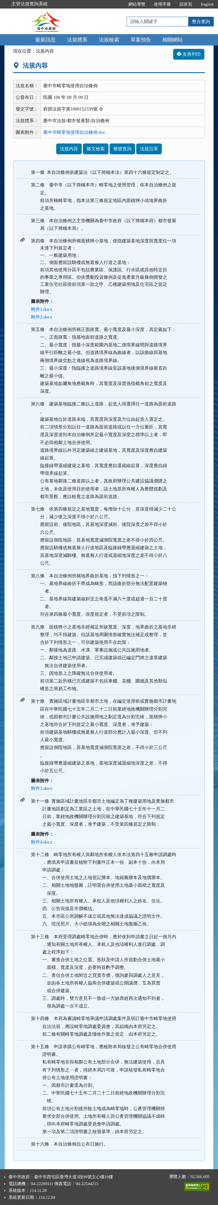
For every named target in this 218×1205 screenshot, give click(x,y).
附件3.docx (41, 788)
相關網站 (172, 40)
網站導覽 (136, 4)
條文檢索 (96, 148)
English (207, 4)
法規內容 (69, 148)
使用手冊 (162, 4)
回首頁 (185, 4)
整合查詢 (201, 21)
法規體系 (77, 40)
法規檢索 (109, 40)
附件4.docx (41, 842)
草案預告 (141, 40)
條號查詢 (122, 148)
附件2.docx (41, 317)
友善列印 (189, 54)
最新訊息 (45, 40)
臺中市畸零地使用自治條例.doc (74, 132)
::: (118, 4)
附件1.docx (41, 309)
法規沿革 (149, 148)
